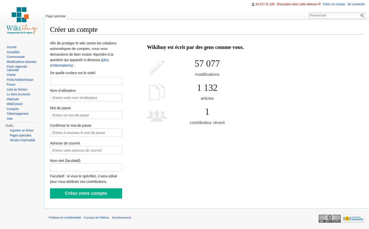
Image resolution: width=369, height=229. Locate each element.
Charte (11, 75)
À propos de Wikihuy (96, 217)
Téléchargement (17, 113)
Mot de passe (60, 108)
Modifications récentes (21, 62)
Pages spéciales (20, 135)
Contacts (12, 109)
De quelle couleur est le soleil (72, 73)
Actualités (13, 52)
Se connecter (356, 4)
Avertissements (121, 217)
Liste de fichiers (17, 89)
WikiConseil (14, 104)
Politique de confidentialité (65, 217)
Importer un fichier (22, 130)
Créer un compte (334, 4)
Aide (10, 118)
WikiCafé (13, 99)
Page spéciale (55, 16)
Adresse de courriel (65, 143)
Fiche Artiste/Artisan (20, 80)
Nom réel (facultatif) (65, 161)
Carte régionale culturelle (17, 68)
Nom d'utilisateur (63, 91)
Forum (11, 84)
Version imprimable (22, 140)
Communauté (16, 57)
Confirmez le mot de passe (71, 125)
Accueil (11, 47)
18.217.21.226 (265, 4)
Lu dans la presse (18, 94)
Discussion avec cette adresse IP (299, 4)
